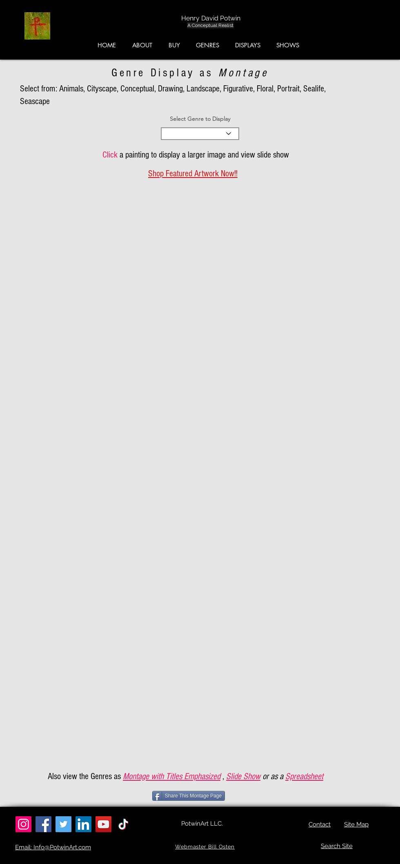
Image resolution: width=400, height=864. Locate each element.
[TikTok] (123, 824)
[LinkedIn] (83, 824)
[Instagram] (23, 824)
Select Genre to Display (200, 119)
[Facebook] (43, 824)
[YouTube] (103, 824)
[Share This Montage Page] (188, 796)
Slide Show (243, 776)
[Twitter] (63, 824)
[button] (361, 28)
